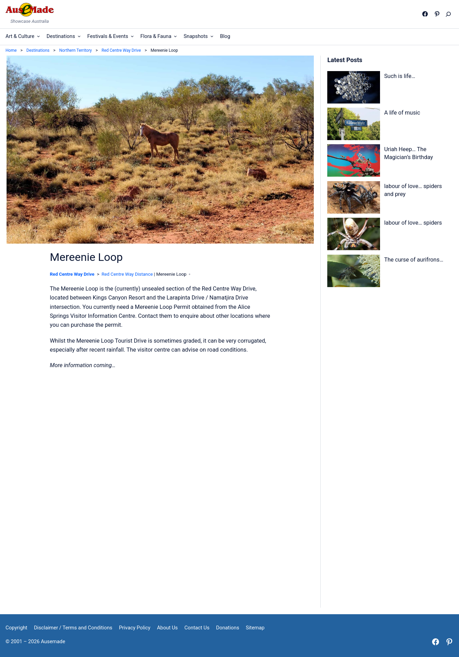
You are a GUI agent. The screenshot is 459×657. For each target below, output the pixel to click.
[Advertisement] (390, 352)
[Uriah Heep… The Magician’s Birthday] (353, 161)
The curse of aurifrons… (413, 259)
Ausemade (53, 641)
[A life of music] (353, 125)
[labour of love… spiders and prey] (353, 198)
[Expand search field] (450, 14)
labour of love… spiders (413, 222)
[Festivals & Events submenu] (132, 36)
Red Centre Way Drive (72, 274)
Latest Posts (344, 59)
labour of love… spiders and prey (413, 190)
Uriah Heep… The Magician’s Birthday (408, 153)
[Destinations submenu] (79, 36)
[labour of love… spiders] (353, 235)
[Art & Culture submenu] (38, 36)
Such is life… (399, 76)
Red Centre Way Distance (127, 274)
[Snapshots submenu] (211, 36)
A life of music (402, 112)
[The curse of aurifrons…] (353, 272)
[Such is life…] (353, 88)
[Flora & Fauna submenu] (175, 36)
